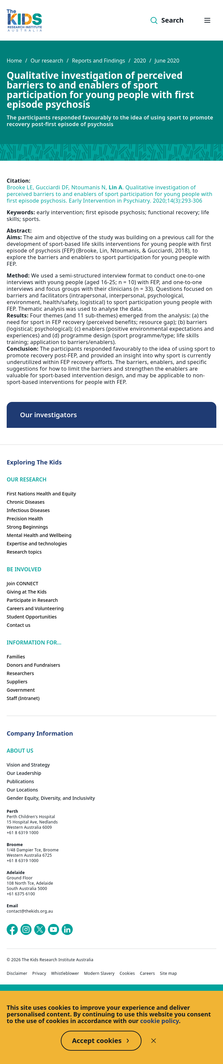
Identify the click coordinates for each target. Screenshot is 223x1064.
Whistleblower (65, 973)
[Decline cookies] (153, 1040)
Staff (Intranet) (23, 698)
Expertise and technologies (37, 543)
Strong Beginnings (27, 527)
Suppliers (17, 681)
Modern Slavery (99, 973)
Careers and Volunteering (35, 608)
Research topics (24, 552)
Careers (147, 973)
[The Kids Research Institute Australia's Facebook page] (12, 929)
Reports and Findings (98, 60)
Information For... (34, 642)
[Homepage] (24, 20)
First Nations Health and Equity (41, 493)
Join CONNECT (22, 583)
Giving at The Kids (27, 592)
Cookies (127, 973)
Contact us (18, 625)
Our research (46, 60)
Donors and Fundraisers (33, 665)
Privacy (39, 973)
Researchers (20, 673)
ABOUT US (20, 750)
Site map (168, 973)
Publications (20, 781)
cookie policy (159, 1021)
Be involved (24, 569)
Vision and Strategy (28, 765)
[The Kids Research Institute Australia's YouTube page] (53, 929)
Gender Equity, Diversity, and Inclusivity (51, 798)
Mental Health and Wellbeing (39, 535)
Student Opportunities (32, 617)
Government (21, 690)
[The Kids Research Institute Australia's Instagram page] (26, 929)
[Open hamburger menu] (207, 20)
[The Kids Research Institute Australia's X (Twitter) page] (39, 929)
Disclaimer (17, 973)
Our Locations (22, 790)
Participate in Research (32, 600)
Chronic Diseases (25, 502)
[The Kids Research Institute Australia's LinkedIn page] (67, 929)
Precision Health (25, 518)
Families (16, 656)
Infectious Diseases (28, 510)
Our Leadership (24, 773)
